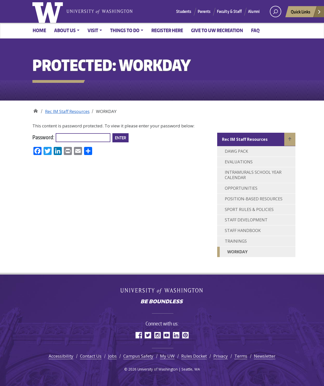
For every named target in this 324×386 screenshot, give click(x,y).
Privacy (220, 356)
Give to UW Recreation (217, 30)
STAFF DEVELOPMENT (246, 220)
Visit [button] (93, 30)
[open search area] (275, 11)
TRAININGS (236, 241)
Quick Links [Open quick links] (306, 13)
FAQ (255, 30)
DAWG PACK (236, 151)
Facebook (138, 335)
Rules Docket (194, 356)
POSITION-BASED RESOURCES (253, 199)
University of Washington (48, 11)
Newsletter (264, 356)
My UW (167, 356)
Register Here (167, 30)
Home (39, 30)
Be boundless (162, 302)
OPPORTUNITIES (241, 188)
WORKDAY (237, 252)
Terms (240, 356)
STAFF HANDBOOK (243, 230)
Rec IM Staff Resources (67, 111)
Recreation (35, 109)
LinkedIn (176, 335)
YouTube (166, 335)
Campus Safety (138, 356)
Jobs (112, 356)
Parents (204, 11)
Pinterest (185, 335)
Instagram (157, 335)
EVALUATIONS (239, 162)
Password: (71, 137)
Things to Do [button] (124, 30)
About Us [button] (65, 30)
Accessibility (61, 356)
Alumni (254, 11)
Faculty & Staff (229, 11)
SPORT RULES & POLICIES (249, 209)
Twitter (148, 335)
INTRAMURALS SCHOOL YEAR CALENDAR (253, 174)
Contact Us (91, 356)
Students (183, 11)
